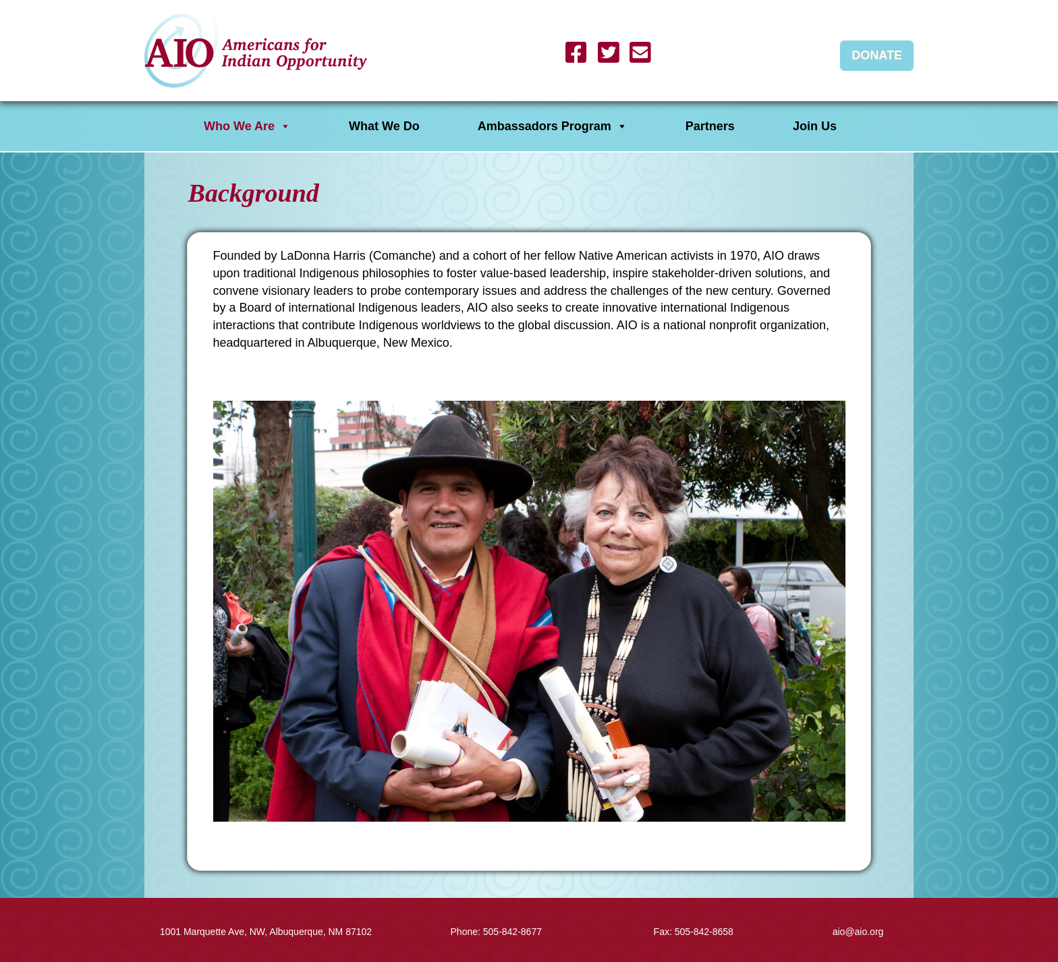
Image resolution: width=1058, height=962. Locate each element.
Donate (877, 55)
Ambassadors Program (553, 126)
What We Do (384, 126)
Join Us (815, 126)
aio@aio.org (858, 931)
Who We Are (247, 126)
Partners (710, 126)
